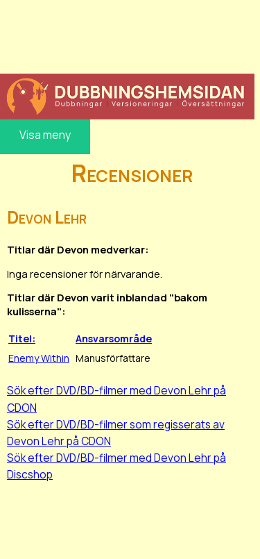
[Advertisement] (127, 34)
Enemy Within (38, 358)
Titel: (21, 338)
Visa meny (45, 134)
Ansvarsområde (114, 338)
